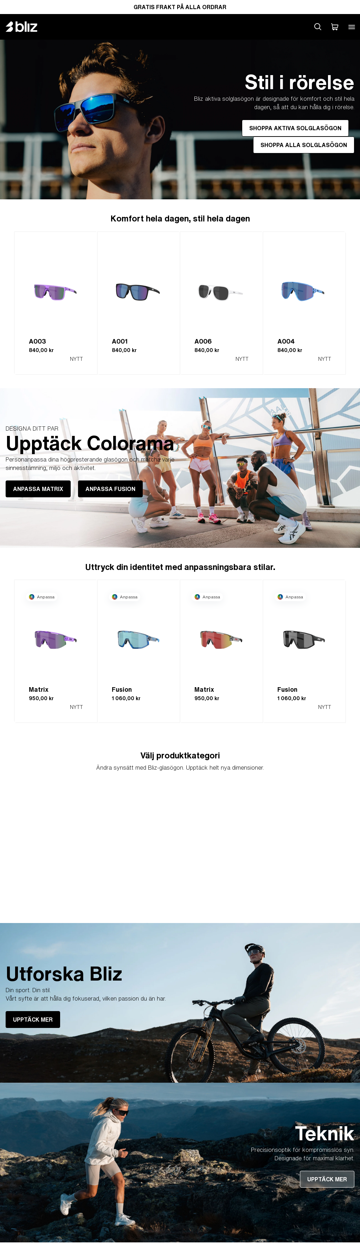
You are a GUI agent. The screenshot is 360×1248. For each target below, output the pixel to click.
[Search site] (317, 26)
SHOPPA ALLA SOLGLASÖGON (304, 145)
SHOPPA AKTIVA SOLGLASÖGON (295, 128)
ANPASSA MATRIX (38, 489)
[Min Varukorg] (334, 26)
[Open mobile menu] (351, 26)
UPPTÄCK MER (33, 1019)
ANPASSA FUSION (110, 489)
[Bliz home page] (27, 27)
